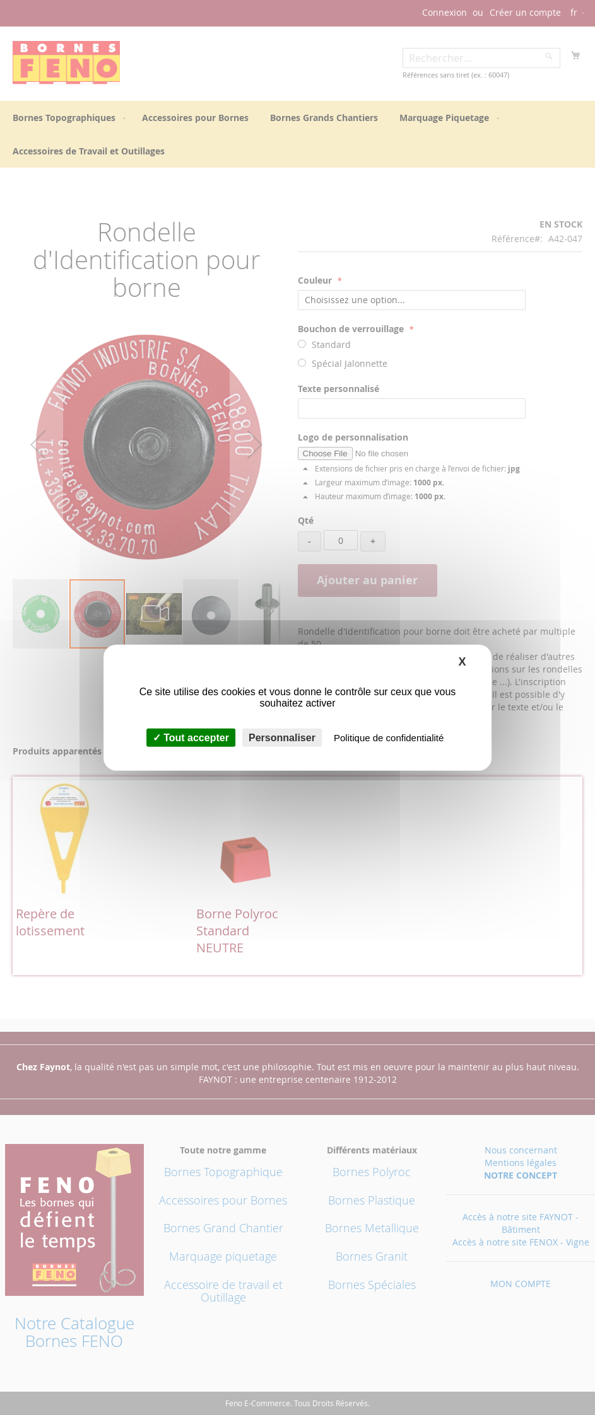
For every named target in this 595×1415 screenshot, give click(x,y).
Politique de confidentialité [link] (389, 737)
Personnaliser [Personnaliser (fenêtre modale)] (282, 737)
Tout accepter (191, 737)
